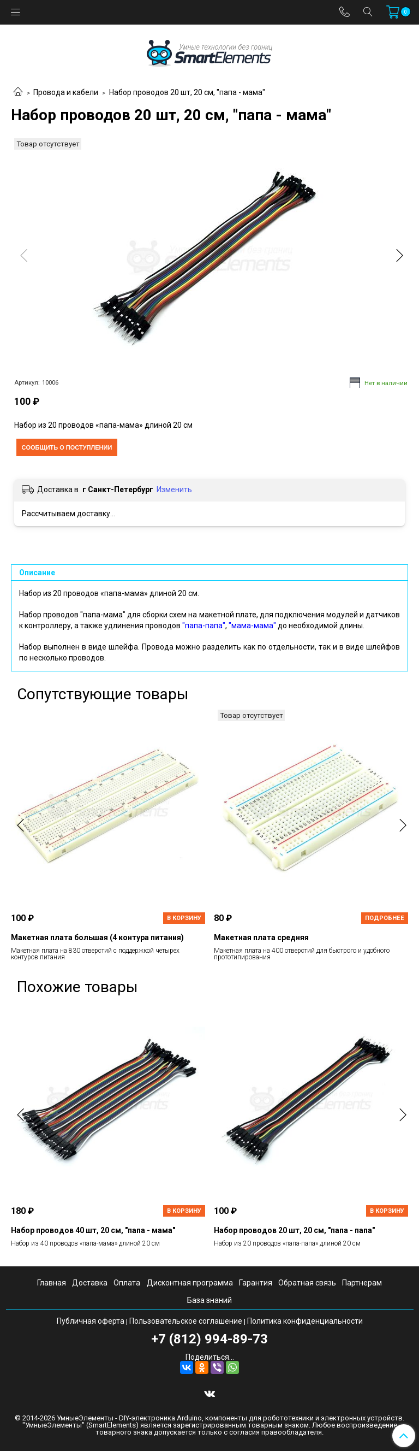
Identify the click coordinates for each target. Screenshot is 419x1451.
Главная (51, 1282)
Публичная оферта (90, 1321)
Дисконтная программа (190, 1282)
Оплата (126, 1282)
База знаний (209, 1300)
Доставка (89, 1282)
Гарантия (255, 1282)
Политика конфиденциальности (305, 1321)
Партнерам (362, 1282)
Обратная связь (307, 1282)
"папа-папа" (203, 625)
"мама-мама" (252, 625)
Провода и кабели (65, 92)
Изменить (174, 489)
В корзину (184, 918)
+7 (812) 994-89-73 (209, 1339)
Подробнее (384, 918)
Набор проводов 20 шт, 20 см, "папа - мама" (187, 92)
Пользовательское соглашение (185, 1321)
